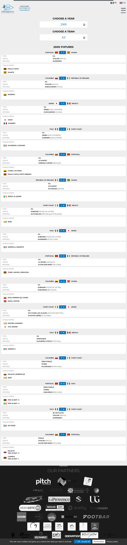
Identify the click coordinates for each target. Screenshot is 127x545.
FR (114, 3)
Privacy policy (112, 542)
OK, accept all (82, 542)
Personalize (99, 542)
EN (123, 3)
